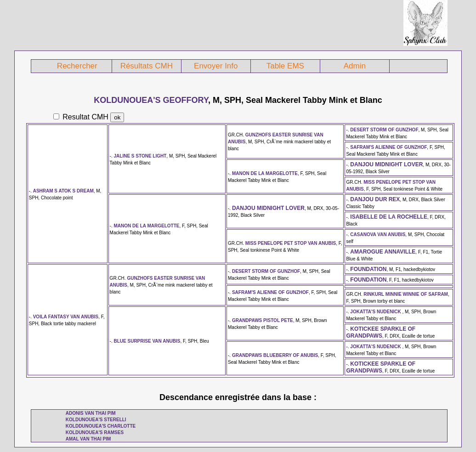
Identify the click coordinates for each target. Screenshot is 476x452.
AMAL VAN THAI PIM (88, 438)
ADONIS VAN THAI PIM (91, 413)
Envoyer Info (216, 66)
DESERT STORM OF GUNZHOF (384, 129)
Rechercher (77, 66)
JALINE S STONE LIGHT (140, 155)
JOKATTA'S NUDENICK (376, 311)
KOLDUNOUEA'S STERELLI (96, 419)
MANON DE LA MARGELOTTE (265, 173)
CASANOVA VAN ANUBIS (377, 234)
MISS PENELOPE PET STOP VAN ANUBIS (290, 243)
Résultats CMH (146, 66)
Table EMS (285, 66)
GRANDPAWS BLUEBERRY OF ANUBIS (275, 355)
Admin (355, 66)
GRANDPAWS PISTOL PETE (262, 320)
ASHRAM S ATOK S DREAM (63, 190)
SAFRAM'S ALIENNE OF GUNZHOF (388, 147)
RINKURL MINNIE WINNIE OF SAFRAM (405, 294)
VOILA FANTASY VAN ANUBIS (66, 316)
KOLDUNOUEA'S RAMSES (95, 432)
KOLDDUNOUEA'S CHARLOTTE (101, 426)
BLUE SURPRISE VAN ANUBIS (147, 341)
